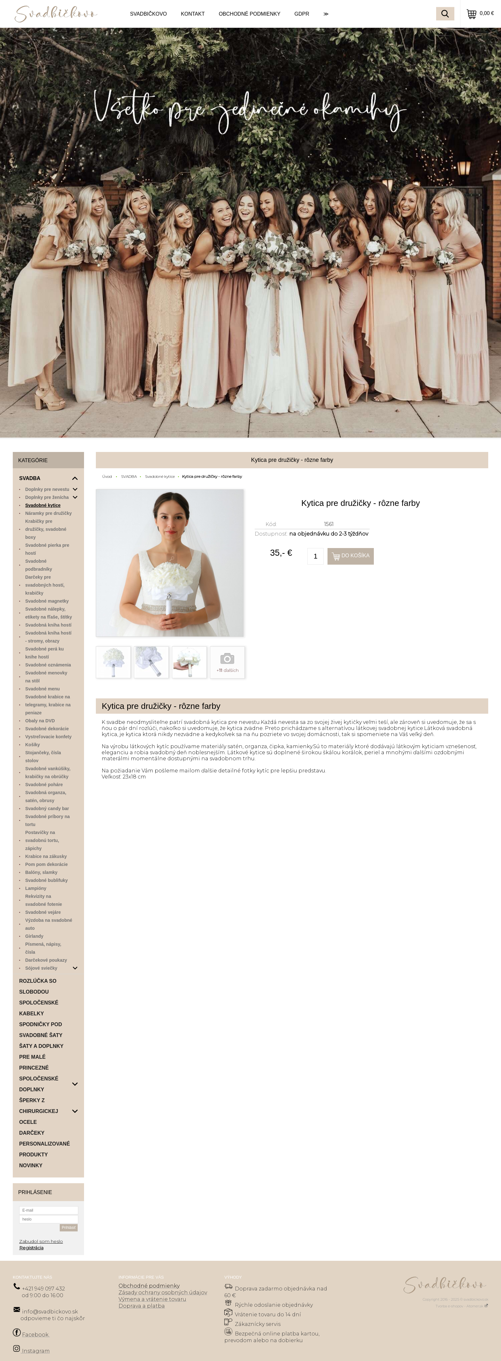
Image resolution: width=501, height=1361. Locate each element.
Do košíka (356, 555)
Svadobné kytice (160, 476)
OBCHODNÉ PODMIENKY (250, 14)
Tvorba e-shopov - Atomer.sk (461, 1306)
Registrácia (31, 1248)
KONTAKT (192, 14)
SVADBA (129, 476)
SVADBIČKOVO (148, 14)
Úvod (107, 476)
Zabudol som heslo (41, 1241)
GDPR (302, 14)
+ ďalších (227, 670)
